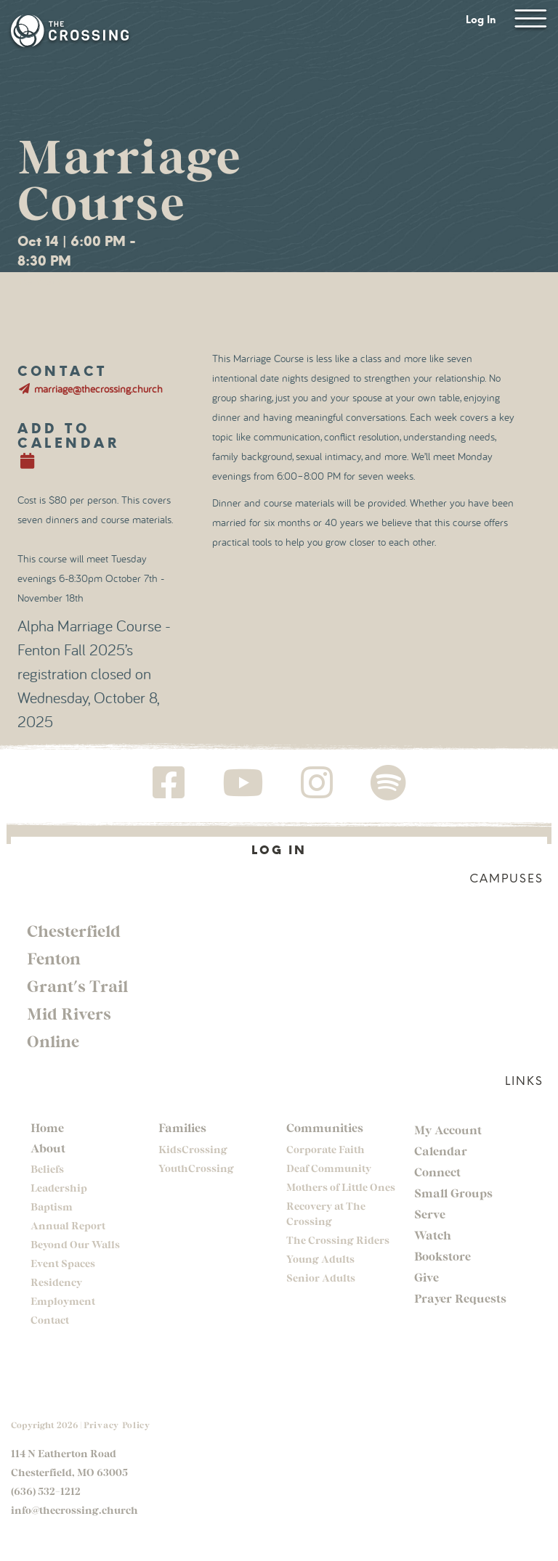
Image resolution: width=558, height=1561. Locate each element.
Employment (63, 1301)
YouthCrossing (196, 1168)
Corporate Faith (325, 1149)
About (48, 1148)
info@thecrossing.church (74, 1510)
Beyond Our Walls (75, 1244)
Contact (50, 1320)
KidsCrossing (192, 1149)
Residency (56, 1282)
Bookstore (442, 1256)
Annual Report (68, 1225)
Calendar (440, 1151)
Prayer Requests (460, 1298)
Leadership (59, 1187)
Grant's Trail (77, 985)
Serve (429, 1214)
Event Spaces (63, 1263)
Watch (432, 1235)
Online (53, 1040)
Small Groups (453, 1193)
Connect (437, 1172)
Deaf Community (328, 1168)
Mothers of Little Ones (340, 1187)
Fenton (54, 958)
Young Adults (320, 1259)
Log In (481, 20)
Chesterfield (74, 930)
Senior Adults (320, 1277)
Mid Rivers (69, 1013)
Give (426, 1277)
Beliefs (47, 1169)
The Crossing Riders (337, 1240)
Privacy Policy (117, 1424)
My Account (448, 1129)
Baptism (52, 1206)
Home (47, 1127)
